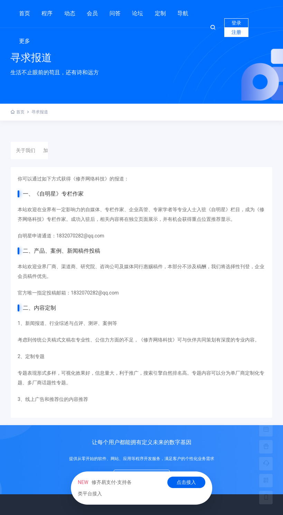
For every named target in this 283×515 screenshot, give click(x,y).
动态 (69, 13)
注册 (236, 32)
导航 (182, 13)
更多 (24, 41)
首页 (24, 13)
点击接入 (186, 482)
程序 (47, 10)
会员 (92, 13)
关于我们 (25, 150)
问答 (115, 13)
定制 (160, 10)
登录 (236, 23)
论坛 (137, 13)
